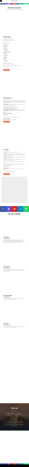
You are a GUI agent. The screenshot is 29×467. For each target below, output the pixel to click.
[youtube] (14, 3)
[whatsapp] (26, 3)
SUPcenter (20, 415)
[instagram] (9, 3)
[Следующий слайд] (26, 189)
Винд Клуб (12, 415)
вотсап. (7, 169)
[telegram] (20, 3)
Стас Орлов (16, 413)
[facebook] (3, 3)
